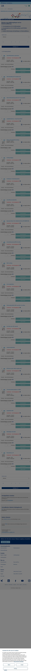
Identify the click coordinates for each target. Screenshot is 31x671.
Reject (9, 664)
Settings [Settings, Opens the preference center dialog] (15, 668)
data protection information (19, 661)
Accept (22, 664)
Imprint (5, 670)
